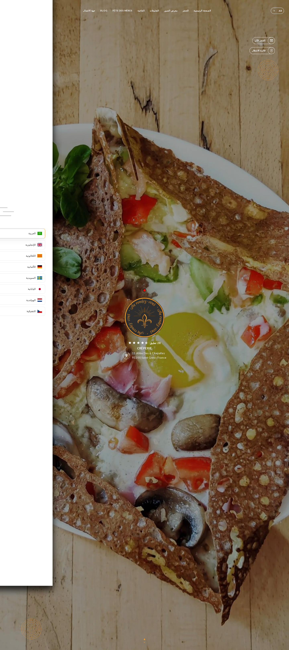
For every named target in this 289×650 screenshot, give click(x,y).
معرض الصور (171, 10)
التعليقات (154, 10)
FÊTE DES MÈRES (122, 10)
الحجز (186, 10)
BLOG (103, 10)
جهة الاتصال (89, 10)
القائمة (141, 10)
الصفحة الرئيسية (202, 10)
